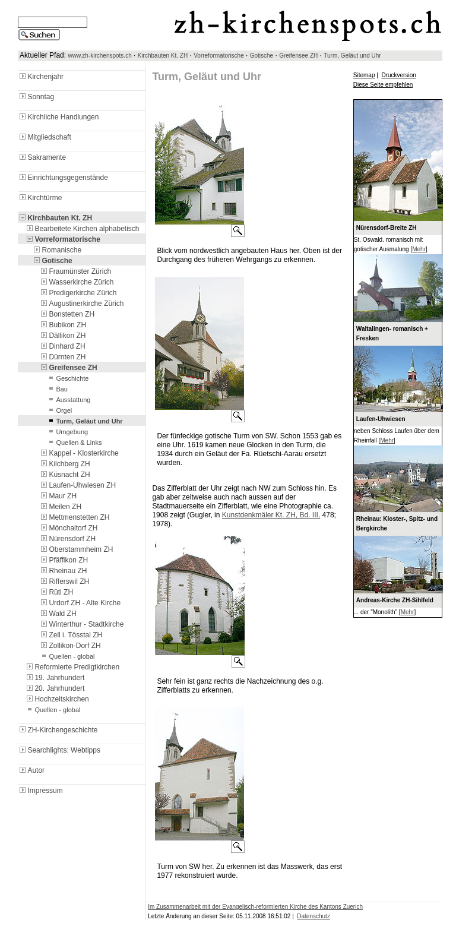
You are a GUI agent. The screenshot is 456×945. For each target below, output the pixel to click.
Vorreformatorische (218, 55)
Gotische (261, 55)
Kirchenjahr (41, 76)
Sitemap (364, 75)
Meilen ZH (60, 506)
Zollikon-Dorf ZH (69, 645)
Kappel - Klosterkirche (78, 453)
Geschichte (67, 378)
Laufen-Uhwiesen (381, 419)
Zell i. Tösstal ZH (70, 635)
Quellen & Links (74, 442)
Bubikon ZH (62, 325)
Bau (57, 389)
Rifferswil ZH (64, 581)
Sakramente (42, 157)
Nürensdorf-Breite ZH (386, 228)
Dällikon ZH (62, 335)
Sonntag (36, 97)
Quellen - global (66, 656)
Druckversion (398, 75)
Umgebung (67, 431)
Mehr (419, 249)
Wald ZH (57, 613)
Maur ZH (58, 496)
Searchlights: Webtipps (59, 750)
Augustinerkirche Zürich (81, 303)
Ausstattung (68, 399)
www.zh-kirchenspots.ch (99, 55)
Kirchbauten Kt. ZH (163, 55)
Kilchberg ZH (64, 464)
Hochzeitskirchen (56, 699)
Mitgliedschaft (44, 137)
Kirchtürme (40, 198)
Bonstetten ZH (66, 314)
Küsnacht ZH (64, 474)
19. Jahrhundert (54, 678)
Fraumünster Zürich (75, 271)
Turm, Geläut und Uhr (352, 55)
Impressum (40, 790)
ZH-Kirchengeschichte (57, 730)
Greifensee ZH (298, 55)
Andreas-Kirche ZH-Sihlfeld (394, 600)
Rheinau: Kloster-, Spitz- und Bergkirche (397, 524)
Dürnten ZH (62, 357)
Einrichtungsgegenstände (62, 177)
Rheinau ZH (63, 571)
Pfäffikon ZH (63, 560)
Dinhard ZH (62, 346)
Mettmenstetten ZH (74, 517)
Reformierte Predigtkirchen (72, 667)
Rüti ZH (56, 592)
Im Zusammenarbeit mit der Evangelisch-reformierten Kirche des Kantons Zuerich (255, 906)
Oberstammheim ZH (76, 549)
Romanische (56, 250)
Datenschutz (313, 916)
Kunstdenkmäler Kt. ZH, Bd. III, (271, 515)
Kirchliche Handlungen (58, 117)
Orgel (59, 410)
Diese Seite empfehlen (383, 84)
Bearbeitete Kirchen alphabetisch (82, 229)
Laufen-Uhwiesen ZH (77, 485)
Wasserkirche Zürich (76, 282)
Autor (31, 770)
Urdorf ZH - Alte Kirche (80, 603)
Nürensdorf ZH (67, 539)
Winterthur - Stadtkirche (81, 624)
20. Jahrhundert (54, 688)
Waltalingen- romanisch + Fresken (392, 333)
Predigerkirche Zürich (77, 293)
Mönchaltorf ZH (68, 528)
